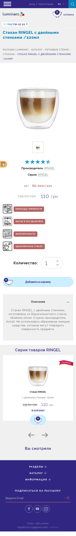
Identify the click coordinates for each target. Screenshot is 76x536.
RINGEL (49, 168)
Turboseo (54, 527)
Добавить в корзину (30, 282)
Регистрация (46, 4)
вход (32, 4)
